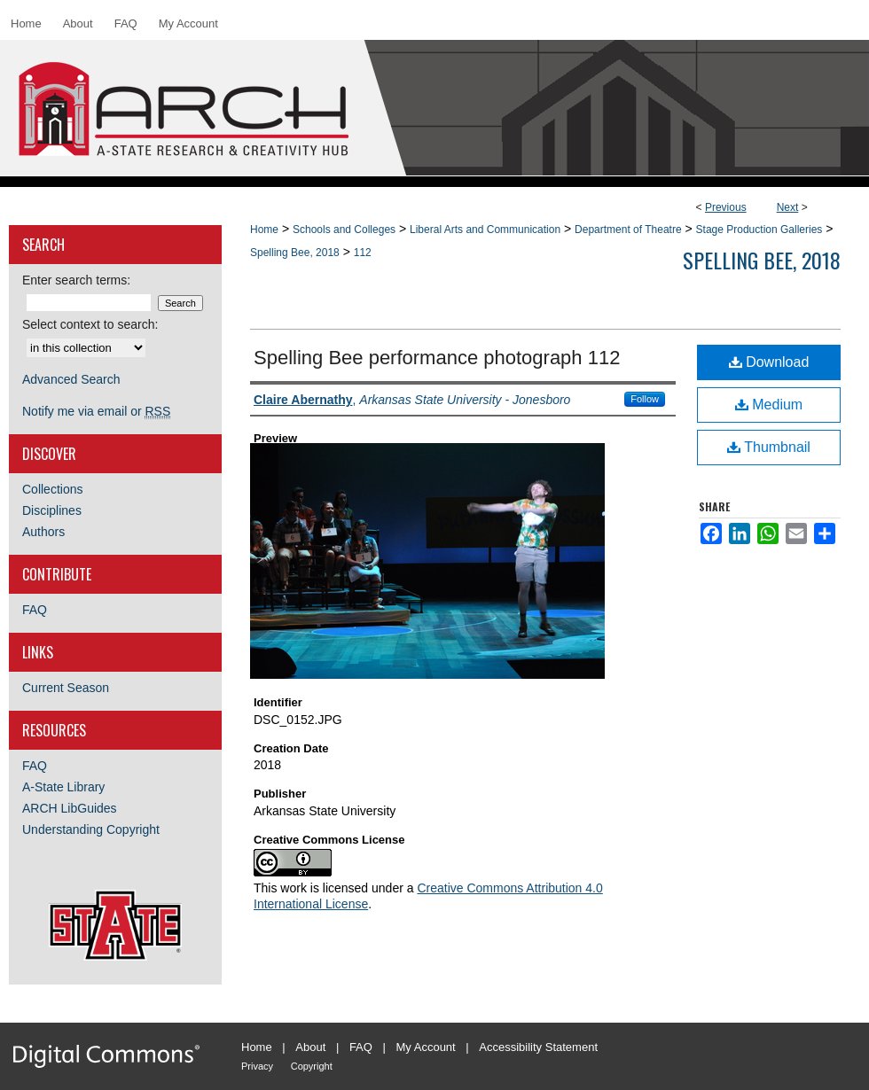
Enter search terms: (76, 280)
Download (769, 362)
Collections (52, 489)
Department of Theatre (628, 229)
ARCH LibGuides (69, 808)
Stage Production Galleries (759, 229)
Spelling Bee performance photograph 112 (437, 357)
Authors (43, 532)
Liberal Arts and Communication (485, 229)
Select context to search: (90, 324)
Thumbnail (768, 447)
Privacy (257, 1066)
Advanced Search (71, 379)
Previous (726, 207)
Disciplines (52, 510)
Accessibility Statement (538, 1047)
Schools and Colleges (344, 229)
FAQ (34, 610)
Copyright (312, 1066)
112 (363, 252)
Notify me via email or (96, 411)
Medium (768, 404)
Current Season (65, 688)
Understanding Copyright (91, 829)
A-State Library (63, 787)
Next (788, 207)
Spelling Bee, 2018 (295, 252)
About (310, 1047)
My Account (426, 1047)
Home (264, 229)
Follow (644, 398)
